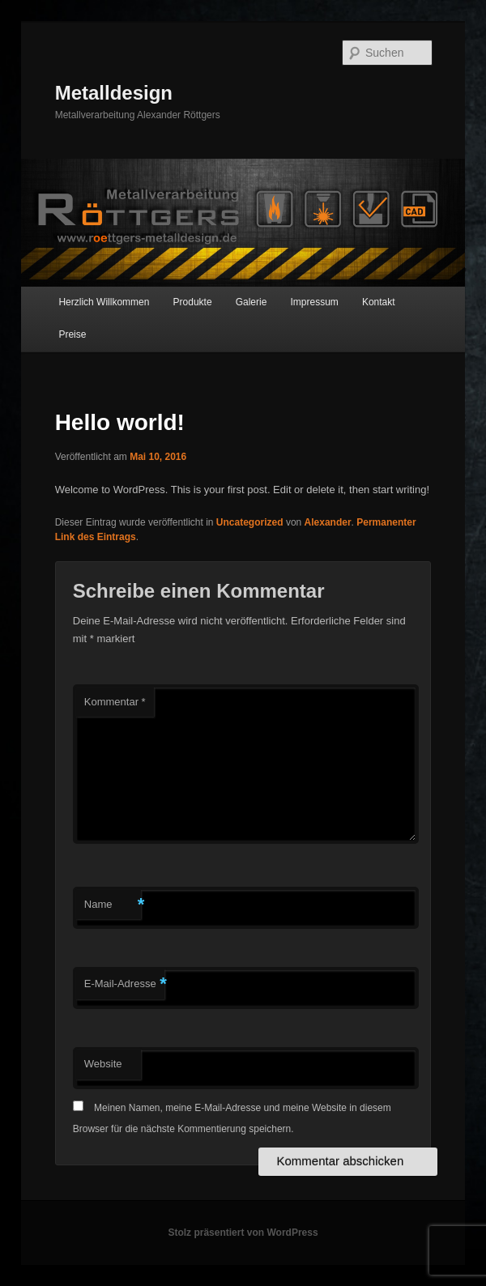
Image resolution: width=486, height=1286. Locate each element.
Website (103, 1064)
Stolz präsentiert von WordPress (243, 1232)
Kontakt (378, 302)
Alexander (328, 522)
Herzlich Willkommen (103, 302)
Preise (72, 334)
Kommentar (115, 702)
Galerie (251, 302)
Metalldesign (114, 93)
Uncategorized (250, 522)
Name (112, 905)
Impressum (314, 302)
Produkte (192, 302)
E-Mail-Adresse (124, 984)
